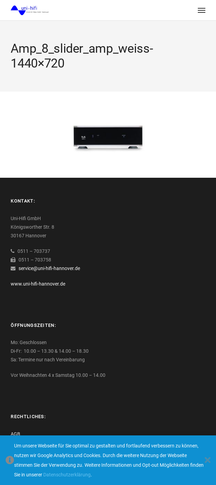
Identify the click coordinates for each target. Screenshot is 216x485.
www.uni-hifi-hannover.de (38, 284)
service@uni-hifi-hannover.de (49, 268)
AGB (15, 434)
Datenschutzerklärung (67, 474)
